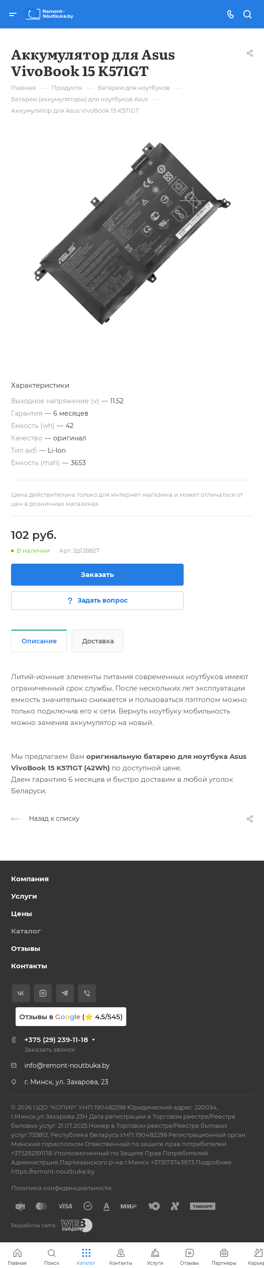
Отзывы (25, 948)
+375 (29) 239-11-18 (56, 1039)
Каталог (26, 931)
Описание (39, 641)
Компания (30, 878)
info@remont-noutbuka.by (67, 1065)
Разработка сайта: (33, 1226)
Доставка (98, 641)
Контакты (29, 965)
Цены (21, 913)
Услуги (24, 896)
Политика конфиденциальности (61, 1187)
